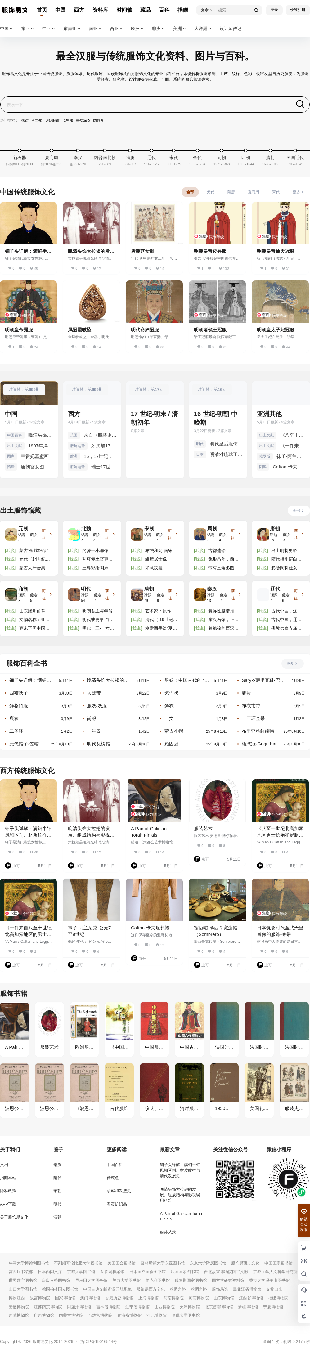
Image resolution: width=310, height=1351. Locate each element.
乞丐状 (171, 693)
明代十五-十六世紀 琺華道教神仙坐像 (98, 629)
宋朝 (57, 1190)
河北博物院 (156, 1315)
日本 (200, 454)
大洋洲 (203, 28)
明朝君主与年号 (97, 610)
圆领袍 (98, 120)
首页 (42, 10)
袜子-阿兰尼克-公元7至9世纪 (290, 456)
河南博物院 (174, 1297)
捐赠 (182, 10)
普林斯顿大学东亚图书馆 (163, 1263)
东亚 (28, 28)
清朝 (57, 1217)
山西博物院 (165, 1306)
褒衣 (14, 718)
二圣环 (16, 731)
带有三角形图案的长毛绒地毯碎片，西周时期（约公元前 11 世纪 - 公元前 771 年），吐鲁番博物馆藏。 (224, 568)
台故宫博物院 (100, 1315)
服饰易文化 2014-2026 (52, 1341)
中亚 (49, 28)
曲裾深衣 (83, 120)
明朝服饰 (52, 120)
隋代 (57, 1177)
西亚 (117, 28)
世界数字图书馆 (23, 1280)
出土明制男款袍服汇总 (286, 551)
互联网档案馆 (112, 1271)
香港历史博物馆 (119, 1297)
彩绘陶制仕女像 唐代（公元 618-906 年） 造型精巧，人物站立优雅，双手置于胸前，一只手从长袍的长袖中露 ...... (287, 568)
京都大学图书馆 (81, 1271)
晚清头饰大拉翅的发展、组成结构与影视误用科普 (40, 435)
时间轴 (124, 10)
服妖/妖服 (97, 705)
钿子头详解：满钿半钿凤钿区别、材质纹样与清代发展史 (30, 680)
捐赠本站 (8, 1177)
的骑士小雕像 (95, 550)
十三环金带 (253, 718)
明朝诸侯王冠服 (210, 329)
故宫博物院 (40, 1297)
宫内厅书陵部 (21, 1271)
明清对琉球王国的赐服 (226, 454)
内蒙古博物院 (71, 1315)
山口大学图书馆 (23, 1289)
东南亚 (72, 28)
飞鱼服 (67, 120)
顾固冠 (171, 743)
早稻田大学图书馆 (91, 1280)
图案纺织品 (117, 1204)
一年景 (94, 731)
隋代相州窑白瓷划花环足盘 (286, 559)
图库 (11, 456)
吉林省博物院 (108, 1306)
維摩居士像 (156, 559)
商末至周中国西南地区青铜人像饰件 (34, 629)
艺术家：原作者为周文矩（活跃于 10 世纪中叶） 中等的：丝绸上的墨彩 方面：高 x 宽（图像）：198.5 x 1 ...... (161, 611)
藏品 (145, 10)
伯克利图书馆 (158, 1280)
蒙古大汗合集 (32, 567)
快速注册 (297, 10)
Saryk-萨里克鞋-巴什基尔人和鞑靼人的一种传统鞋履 (263, 680)
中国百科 (14, 435)
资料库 (100, 10)
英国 (74, 435)
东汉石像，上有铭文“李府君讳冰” (224, 620)
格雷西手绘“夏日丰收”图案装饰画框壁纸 (161, 629)
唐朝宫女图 (142, 251)
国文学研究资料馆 (228, 1280)
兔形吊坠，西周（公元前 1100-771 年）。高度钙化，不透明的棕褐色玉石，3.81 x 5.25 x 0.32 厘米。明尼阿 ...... (224, 559)
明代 (200, 444)
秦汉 (57, 1164)
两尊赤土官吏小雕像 (97, 559)
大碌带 (94, 693)
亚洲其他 (269, 413)
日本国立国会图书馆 (147, 1271)
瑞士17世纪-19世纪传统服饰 (103, 466)
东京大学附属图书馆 (208, 1263)
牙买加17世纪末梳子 (103, 445)
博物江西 (17, 1297)
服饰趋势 (77, 446)
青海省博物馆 (129, 1315)
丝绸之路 (178, 1289)
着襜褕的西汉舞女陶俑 (223, 629)
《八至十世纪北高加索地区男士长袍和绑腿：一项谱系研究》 (292, 435)
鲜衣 (169, 705)
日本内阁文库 (50, 1271)
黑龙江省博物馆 (247, 1289)
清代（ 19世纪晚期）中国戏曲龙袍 (161, 620)
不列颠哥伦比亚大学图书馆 (78, 1263)
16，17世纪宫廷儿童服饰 (100, 456)
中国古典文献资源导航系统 (107, 1289)
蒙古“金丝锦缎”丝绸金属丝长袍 (35, 551)
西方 (79, 10)
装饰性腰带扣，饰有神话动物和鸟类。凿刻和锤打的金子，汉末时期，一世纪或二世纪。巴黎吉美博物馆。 (223, 611)
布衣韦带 (251, 705)
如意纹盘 (154, 567)
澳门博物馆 (90, 1297)
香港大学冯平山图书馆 (269, 1280)
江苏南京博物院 (48, 1306)
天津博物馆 (190, 1306)
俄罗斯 (264, 456)
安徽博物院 (19, 1306)
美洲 (180, 28)
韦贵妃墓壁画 (35, 456)
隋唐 (11, 467)
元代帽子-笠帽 (24, 743)
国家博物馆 (65, 1297)
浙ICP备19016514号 (98, 1341)
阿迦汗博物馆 (79, 1306)
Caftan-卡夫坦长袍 (289, 466)
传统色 (113, 1177)
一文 (169, 718)
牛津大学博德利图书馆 (29, 1263)
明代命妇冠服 (145, 329)
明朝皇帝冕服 (19, 329)
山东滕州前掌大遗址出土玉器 (34, 611)
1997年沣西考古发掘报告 (40, 445)
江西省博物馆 (251, 1297)
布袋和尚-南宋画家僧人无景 (161, 551)
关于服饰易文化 (14, 1217)
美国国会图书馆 (121, 1263)
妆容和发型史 (119, 1190)
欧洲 (138, 28)
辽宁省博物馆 (137, 1306)
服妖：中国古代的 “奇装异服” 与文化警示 (186, 680)
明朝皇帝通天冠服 (275, 251)
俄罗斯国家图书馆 (191, 1280)
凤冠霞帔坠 (79, 329)
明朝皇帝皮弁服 (210, 251)
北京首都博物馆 (219, 1306)
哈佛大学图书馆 (186, 1315)
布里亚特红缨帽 (258, 731)
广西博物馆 (44, 1315)
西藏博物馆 (19, 1315)
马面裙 (36, 120)
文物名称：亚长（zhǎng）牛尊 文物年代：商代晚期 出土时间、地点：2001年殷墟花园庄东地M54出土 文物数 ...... (35, 620)
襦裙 (25, 120)
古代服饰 (119, 1108)
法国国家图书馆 (185, 1271)
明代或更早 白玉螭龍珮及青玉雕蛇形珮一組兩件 (98, 620)
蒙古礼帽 (173, 731)
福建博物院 (278, 1297)
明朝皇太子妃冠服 (275, 329)
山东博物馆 (224, 1297)
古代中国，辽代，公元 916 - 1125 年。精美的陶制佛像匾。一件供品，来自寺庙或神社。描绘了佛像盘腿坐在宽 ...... (287, 611)
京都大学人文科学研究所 (275, 1271)
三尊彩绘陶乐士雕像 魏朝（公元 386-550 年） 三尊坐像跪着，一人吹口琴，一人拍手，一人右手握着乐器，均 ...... (98, 568)
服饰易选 (220, 1289)
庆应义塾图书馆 (56, 1280)
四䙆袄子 (18, 693)
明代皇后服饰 (224, 443)
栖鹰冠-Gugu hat (259, 743)
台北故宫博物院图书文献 (226, 1271)
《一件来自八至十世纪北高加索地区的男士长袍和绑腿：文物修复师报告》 (292, 445)
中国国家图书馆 (278, 1263)
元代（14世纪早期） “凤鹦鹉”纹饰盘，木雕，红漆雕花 (34, 559)
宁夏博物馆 (273, 1306)
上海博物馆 (148, 1297)
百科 (164, 10)
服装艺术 (203, 828)
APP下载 (8, 1204)
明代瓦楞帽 (98, 743)
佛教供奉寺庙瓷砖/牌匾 (286, 629)
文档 (4, 1164)
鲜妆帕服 (18, 705)
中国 (60, 10)
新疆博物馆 (248, 1306)
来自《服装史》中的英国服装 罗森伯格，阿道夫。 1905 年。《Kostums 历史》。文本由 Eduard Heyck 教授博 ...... (100, 435)
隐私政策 (8, 1190)
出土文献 (14, 446)
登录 (274, 10)
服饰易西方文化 (245, 1263)
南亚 (95, 28)
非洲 (159, 28)
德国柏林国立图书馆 (60, 1289)
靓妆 (246, 693)
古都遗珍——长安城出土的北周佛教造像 (223, 551)
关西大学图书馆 (126, 1280)
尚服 (91, 718)
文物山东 (274, 1289)
